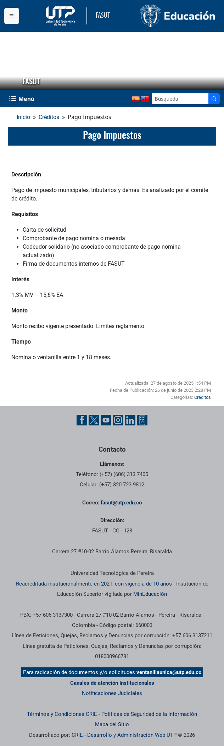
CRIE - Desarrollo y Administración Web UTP (124, 735)
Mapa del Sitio (112, 724)
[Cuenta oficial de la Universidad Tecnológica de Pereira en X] (94, 420)
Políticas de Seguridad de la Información (149, 714)
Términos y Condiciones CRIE (62, 714)
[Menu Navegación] (22, 98)
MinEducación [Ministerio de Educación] (150, 594)
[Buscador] (214, 98)
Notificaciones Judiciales (112, 693)
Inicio (23, 117)
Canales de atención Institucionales (112, 683)
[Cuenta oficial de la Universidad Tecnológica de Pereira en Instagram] (118, 420)
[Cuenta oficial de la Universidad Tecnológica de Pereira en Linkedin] (130, 420)
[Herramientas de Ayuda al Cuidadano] (142, 420)
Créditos (49, 117)
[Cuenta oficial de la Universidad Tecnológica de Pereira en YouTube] (106, 420)
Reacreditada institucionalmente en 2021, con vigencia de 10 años (94, 584)
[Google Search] (180, 98)
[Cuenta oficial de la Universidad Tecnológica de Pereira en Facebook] (82, 420)
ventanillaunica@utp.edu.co (168, 672)
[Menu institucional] (11, 16)
